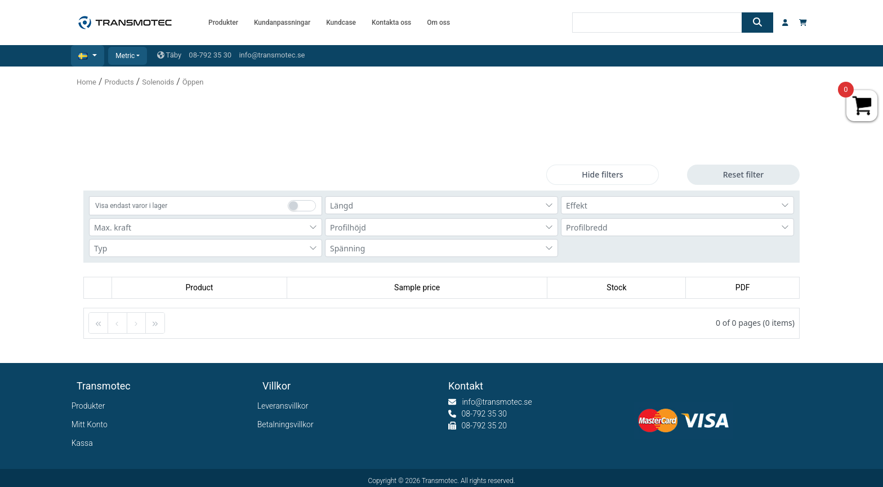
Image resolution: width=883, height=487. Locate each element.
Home (86, 82)
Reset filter (743, 174)
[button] (87, 56)
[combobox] (441, 205)
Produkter (91, 405)
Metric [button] (125, 56)
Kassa (85, 443)
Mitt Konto (92, 424)
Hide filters (602, 174)
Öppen (193, 82)
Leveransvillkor (285, 405)
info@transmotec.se (272, 55)
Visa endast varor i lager (131, 206)
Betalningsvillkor (288, 424)
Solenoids (158, 82)
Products (119, 82)
